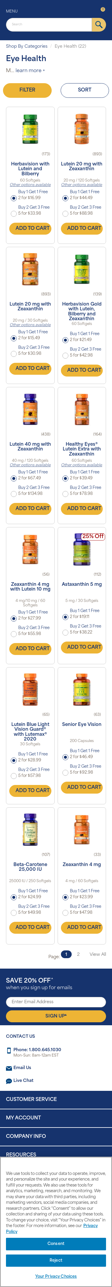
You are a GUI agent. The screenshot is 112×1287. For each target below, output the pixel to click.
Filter (27, 90)
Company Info (26, 1136)
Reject (56, 1261)
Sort (84, 90)
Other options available (30, 185)
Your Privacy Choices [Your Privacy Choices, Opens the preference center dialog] (56, 1277)
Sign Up (56, 1016)
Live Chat (23, 1081)
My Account (23, 1118)
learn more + (30, 71)
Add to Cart (33, 228)
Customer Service (31, 1099)
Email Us (22, 1068)
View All (98, 955)
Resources (21, 1155)
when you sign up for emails (39, 984)
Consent (56, 1244)
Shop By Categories (26, 46)
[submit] (99, 25)
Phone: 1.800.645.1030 (37, 1050)
